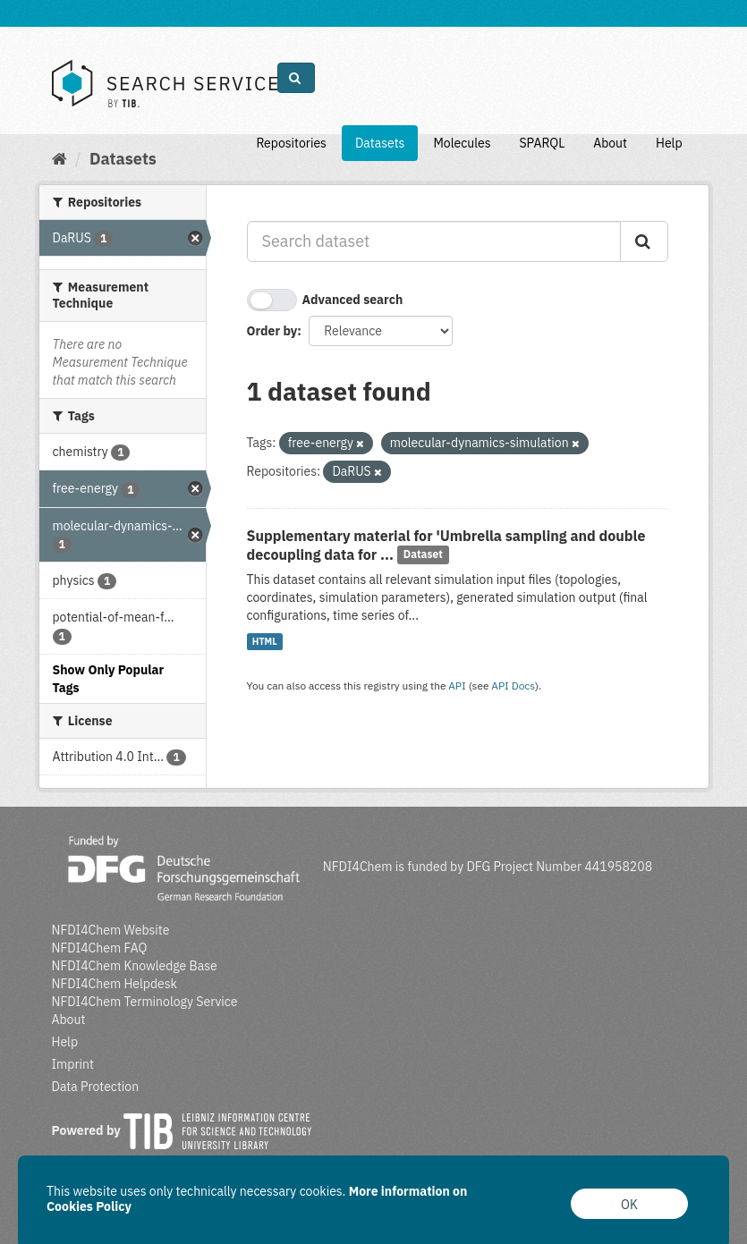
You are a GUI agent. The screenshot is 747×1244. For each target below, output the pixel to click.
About (610, 143)
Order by (272, 331)
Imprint (73, 1064)
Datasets (380, 143)
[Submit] (644, 241)
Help (669, 143)
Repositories (291, 143)
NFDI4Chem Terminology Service (145, 1002)
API (457, 685)
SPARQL (541, 143)
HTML (264, 641)
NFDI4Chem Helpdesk (115, 984)
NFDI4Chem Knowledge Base (134, 966)
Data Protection (96, 1087)
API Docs (513, 685)
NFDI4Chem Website (111, 930)
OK (629, 1205)
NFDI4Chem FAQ (100, 948)
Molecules (461, 143)
